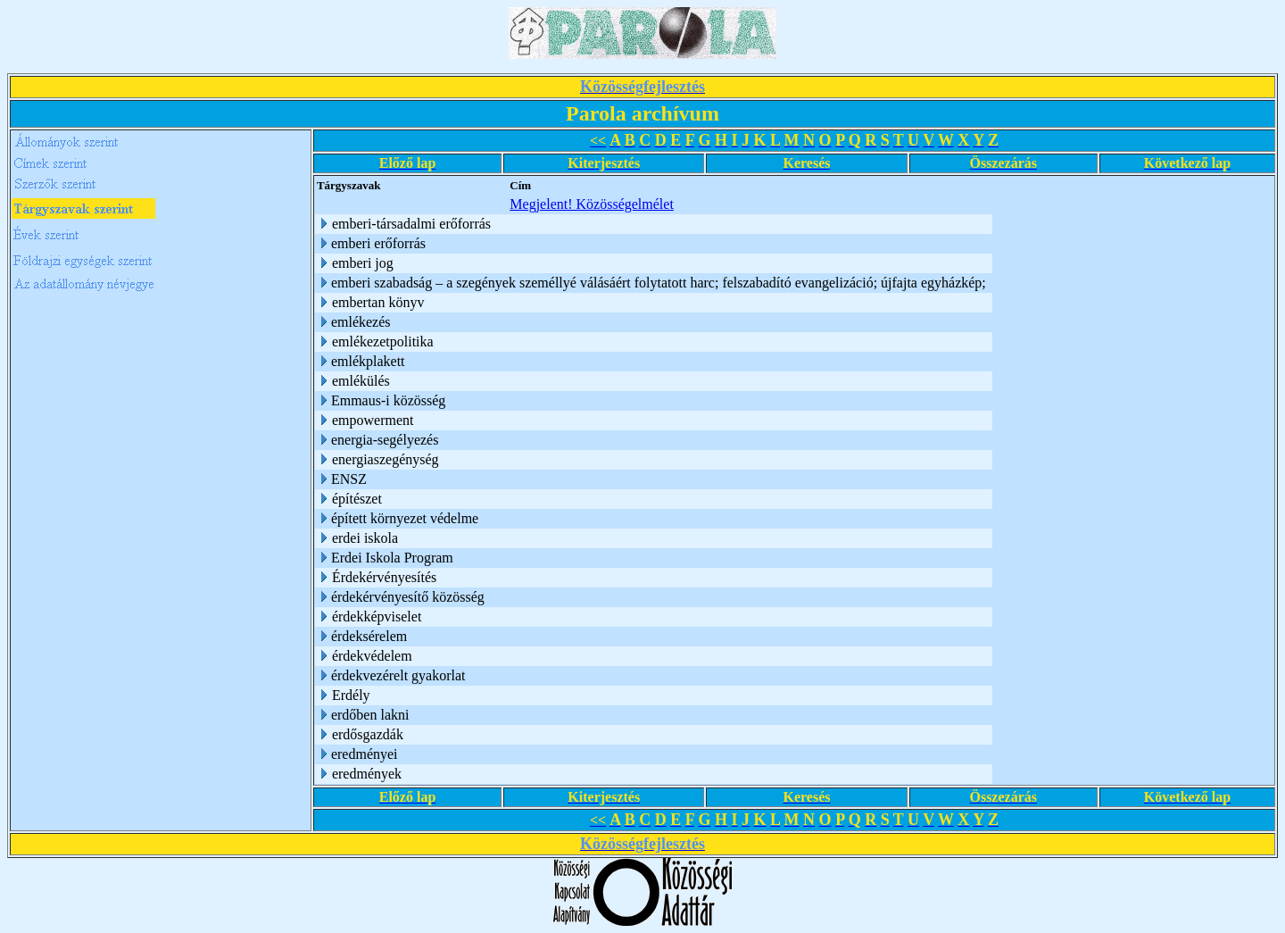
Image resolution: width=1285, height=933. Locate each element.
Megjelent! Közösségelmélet (592, 204)
